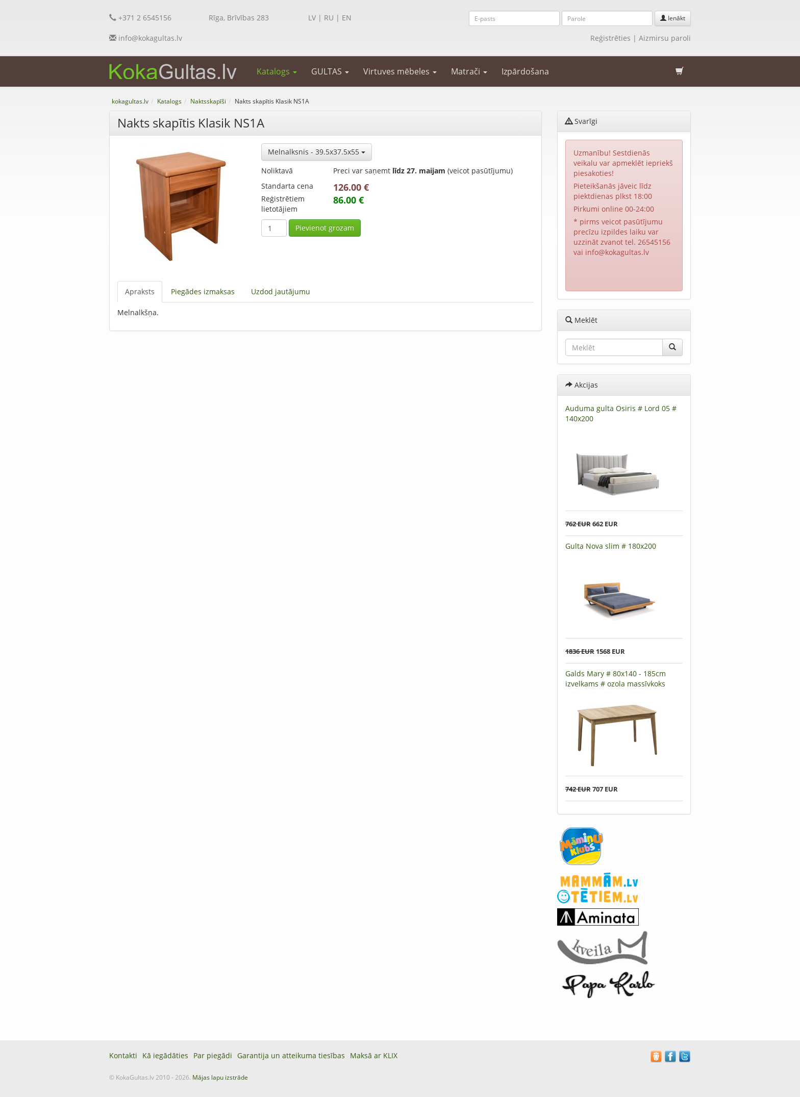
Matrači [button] (469, 71)
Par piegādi (212, 1055)
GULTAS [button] (330, 71)
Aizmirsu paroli (665, 38)
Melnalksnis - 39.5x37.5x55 (316, 152)
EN (347, 17)
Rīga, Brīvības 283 (239, 17)
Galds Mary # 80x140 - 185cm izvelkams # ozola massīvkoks (615, 678)
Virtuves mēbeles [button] (400, 71)
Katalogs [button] (277, 71)
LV (312, 17)
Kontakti (123, 1055)
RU (329, 17)
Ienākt (672, 18)
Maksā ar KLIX (373, 1055)
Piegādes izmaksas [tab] (203, 291)
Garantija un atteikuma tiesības (291, 1055)
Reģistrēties (610, 38)
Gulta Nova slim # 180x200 (610, 546)
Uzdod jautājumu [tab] (280, 291)
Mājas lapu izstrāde (220, 1077)
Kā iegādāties (165, 1055)
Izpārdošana (525, 71)
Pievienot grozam (324, 228)
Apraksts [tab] (140, 291)
